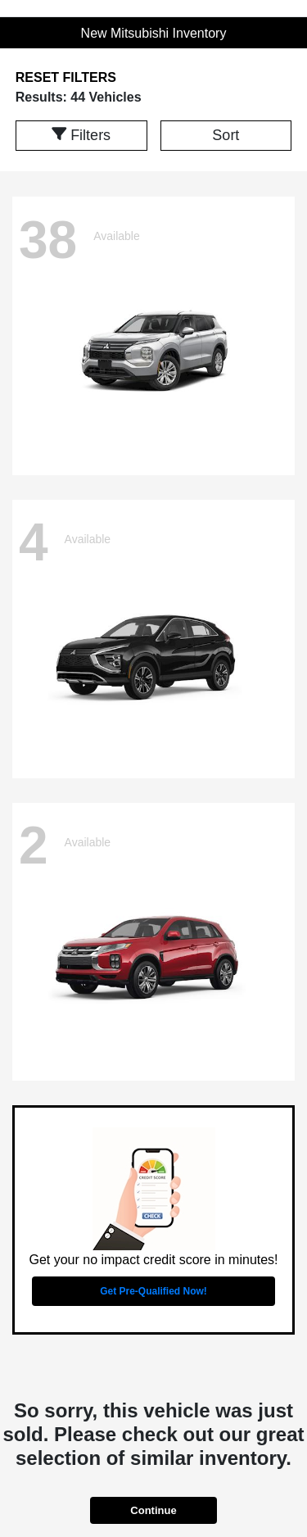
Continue (153, 1510)
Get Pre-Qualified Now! (153, 1291)
